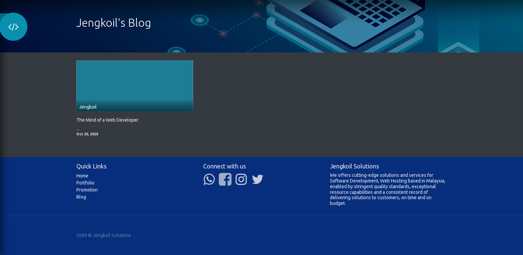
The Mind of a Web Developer (107, 120)
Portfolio (85, 182)
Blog (81, 197)
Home (82, 175)
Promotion (87, 190)
